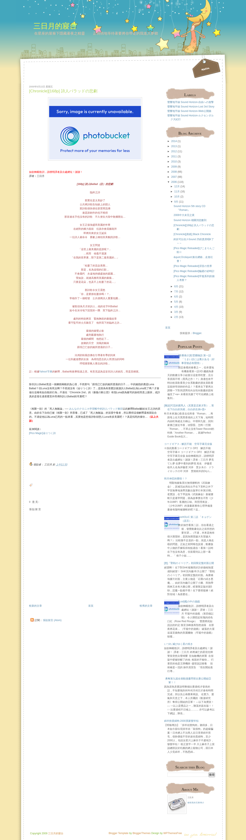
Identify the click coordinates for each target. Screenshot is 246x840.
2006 (174, 181)
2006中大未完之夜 (184, 215)
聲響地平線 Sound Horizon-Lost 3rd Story (190, 106)
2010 (174, 161)
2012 (174, 151)
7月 (176, 291)
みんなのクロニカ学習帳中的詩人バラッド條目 (96, 408)
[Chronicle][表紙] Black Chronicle (192, 234)
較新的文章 (35, 605)
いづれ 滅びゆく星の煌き (178, 644)
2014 (174, 141)
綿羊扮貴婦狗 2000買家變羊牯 (181, 720)
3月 (176, 311)
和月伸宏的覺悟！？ (175, 478)
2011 (174, 156)
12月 (176, 186)
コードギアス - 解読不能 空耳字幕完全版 (188, 444)
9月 (176, 201)
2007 (174, 176)
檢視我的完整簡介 (196, 803)
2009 (174, 166)
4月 (176, 306)
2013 (174, 146)
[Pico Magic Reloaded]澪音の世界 (192, 266)
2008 (174, 171)
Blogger (197, 333)
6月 (176, 296)
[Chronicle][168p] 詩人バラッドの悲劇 (63, 91)
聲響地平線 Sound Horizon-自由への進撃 (190, 102)
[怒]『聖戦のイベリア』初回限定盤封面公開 (189, 563)
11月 (176, 191)
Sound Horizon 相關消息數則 (189, 220)
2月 (176, 317)
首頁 (90, 605)
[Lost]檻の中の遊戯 (189, 601)
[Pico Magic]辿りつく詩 (42, 433)
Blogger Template (118, 833)
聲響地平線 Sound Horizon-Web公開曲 (189, 111)
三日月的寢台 (55, 25)
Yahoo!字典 (45, 371)
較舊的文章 (146, 605)
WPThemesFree (172, 833)
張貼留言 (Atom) (52, 620)
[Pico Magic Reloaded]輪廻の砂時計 (193, 271)
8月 (176, 286)
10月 (176, 196)
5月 (176, 301)
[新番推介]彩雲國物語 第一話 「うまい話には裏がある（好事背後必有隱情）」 (196, 359)
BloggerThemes (141, 833)
